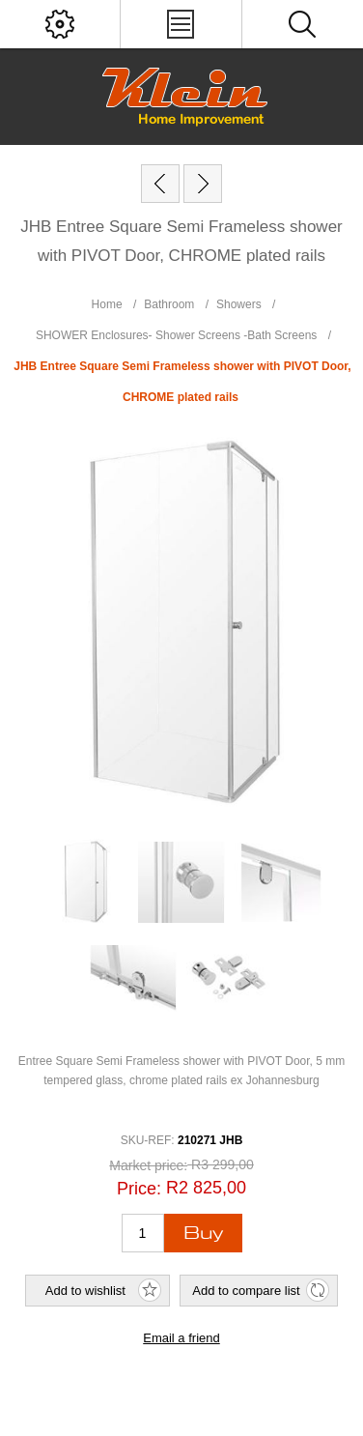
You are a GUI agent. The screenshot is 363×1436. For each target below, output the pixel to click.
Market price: (148, 1165)
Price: (139, 1188)
